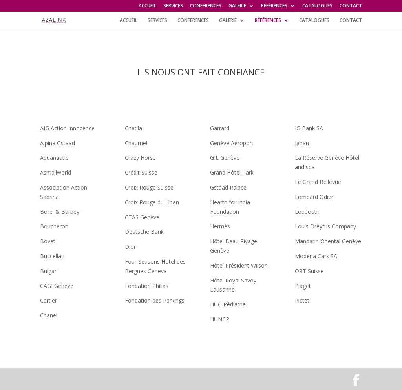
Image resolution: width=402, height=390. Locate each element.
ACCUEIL (147, 6)
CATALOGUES (317, 6)
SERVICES (173, 6)
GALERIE (237, 6)
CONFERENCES (205, 6)
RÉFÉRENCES (274, 6)
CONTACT (351, 6)
